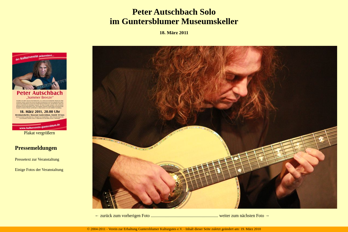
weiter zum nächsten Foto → (244, 215)
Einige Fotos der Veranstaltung (39, 169)
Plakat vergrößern (39, 133)
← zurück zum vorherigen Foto (122, 215)
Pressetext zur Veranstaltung (37, 159)
